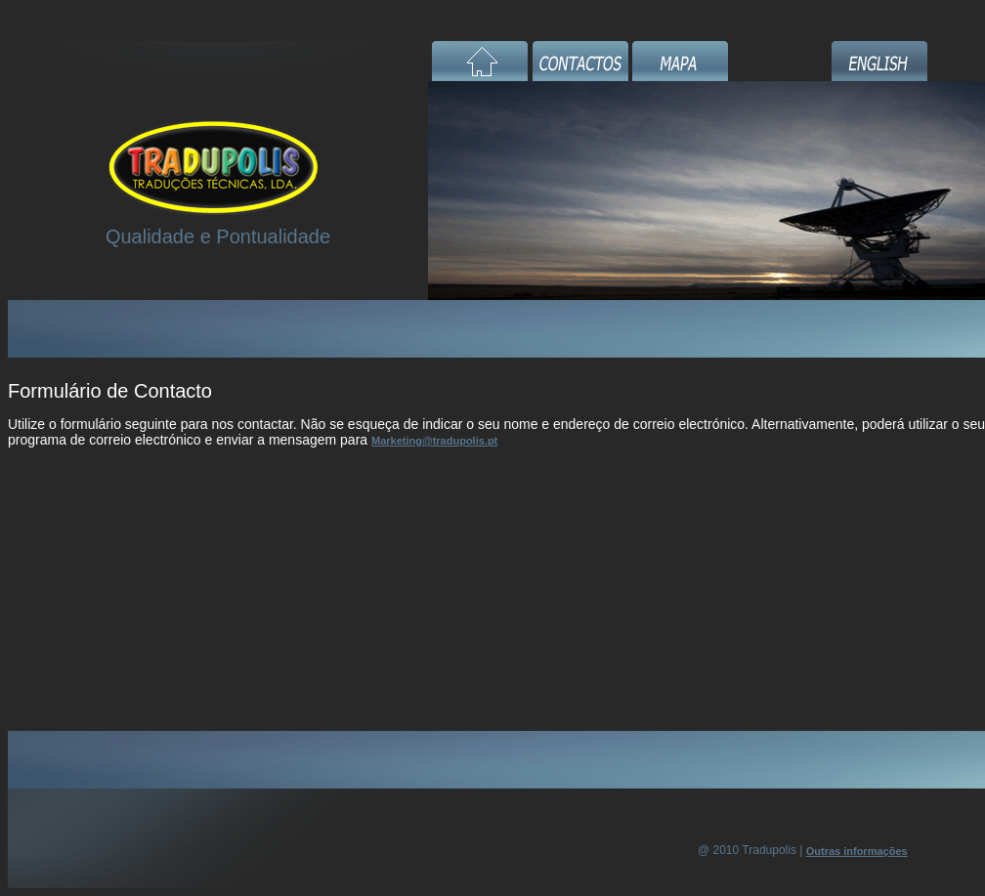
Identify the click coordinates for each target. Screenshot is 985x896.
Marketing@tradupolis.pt (434, 441)
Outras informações (857, 851)
